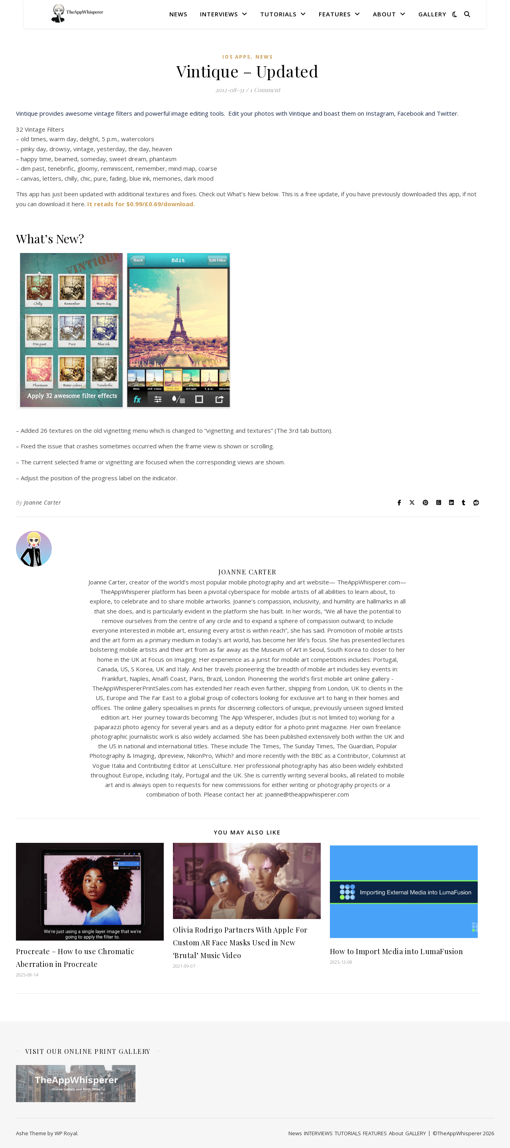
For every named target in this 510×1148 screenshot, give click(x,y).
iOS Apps (236, 56)
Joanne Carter (42, 502)
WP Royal (66, 1133)
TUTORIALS (278, 14)
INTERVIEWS (219, 14)
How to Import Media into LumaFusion (396, 951)
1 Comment (265, 90)
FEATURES (335, 14)
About (384, 14)
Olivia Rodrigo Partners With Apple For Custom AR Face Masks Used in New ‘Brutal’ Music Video (240, 942)
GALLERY (432, 14)
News (178, 14)
